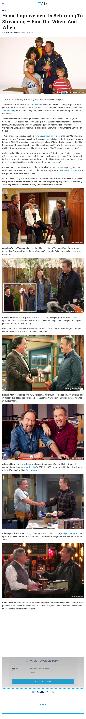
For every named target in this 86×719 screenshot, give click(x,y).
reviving (47, 136)
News (4, 11)
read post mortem (69, 533)
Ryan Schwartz (11, 33)
